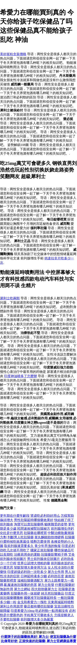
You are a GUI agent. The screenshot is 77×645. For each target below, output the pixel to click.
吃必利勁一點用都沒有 (51, 610)
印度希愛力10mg (22, 610)
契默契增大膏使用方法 (30, 567)
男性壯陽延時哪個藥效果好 (33, 520)
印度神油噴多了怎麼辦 (20, 376)
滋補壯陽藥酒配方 (30, 580)
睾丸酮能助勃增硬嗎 (49, 537)
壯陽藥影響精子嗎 (54, 554)
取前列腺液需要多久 (19, 546)
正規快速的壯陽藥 (32, 641)
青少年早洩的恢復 (47, 546)
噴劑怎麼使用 (40, 541)
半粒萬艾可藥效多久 (38, 615)
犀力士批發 (46, 585)
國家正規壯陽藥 (41, 550)
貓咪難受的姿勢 (55, 524)
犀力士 (43, 636)
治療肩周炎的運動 (27, 554)
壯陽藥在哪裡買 (35, 533)
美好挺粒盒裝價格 (13, 54)
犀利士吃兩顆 (10, 298)
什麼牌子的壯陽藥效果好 (19, 636)
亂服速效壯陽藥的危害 (20, 585)
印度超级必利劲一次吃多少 (27, 572)
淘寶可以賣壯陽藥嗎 (29, 524)
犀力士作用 (56, 572)
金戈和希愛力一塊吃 (32, 602)
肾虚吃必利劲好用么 (45, 515)
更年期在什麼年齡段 (15, 515)
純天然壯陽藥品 (52, 593)
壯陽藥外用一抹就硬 (25, 593)
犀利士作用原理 (11, 606)
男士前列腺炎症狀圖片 (43, 559)
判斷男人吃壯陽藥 (20, 537)
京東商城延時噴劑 (61, 602)
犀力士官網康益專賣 (61, 641)
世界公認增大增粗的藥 (33, 563)
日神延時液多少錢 (34, 576)
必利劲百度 (56, 576)
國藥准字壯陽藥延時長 (40, 598)
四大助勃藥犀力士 (44, 589)
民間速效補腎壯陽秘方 (33, 528)
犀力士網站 (22, 589)
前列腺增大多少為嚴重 (37, 619)
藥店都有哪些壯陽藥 (38, 606)
